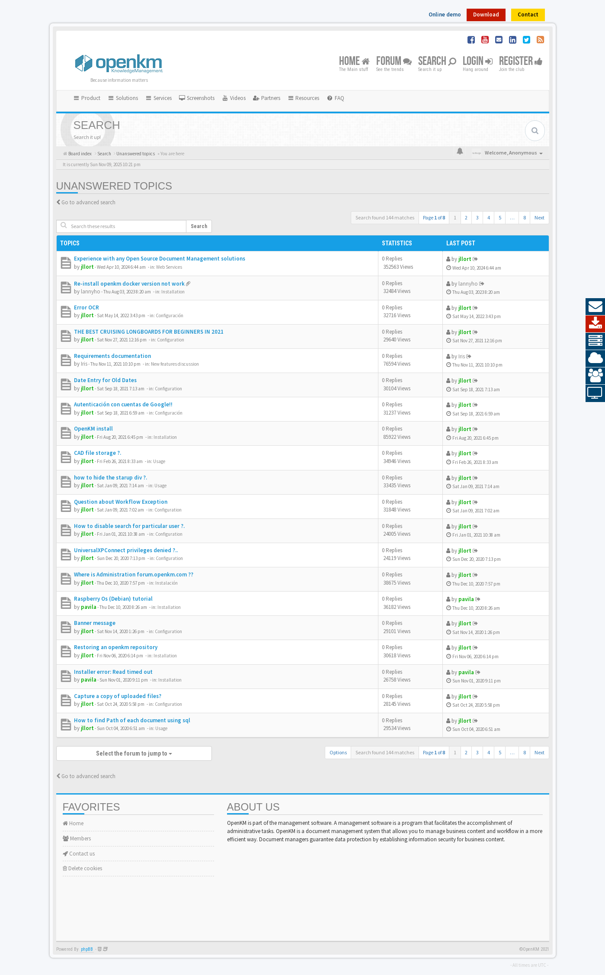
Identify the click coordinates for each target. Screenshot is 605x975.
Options (338, 752)
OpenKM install (93, 428)
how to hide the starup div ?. (110, 477)
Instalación (166, 583)
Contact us (79, 853)
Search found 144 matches (384, 217)
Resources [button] (303, 98)
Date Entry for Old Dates (105, 380)
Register (521, 62)
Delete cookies (82, 868)
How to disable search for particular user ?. (129, 526)
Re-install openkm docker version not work (129, 283)
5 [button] (500, 217)
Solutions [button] (122, 98)
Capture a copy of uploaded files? (117, 696)
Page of (434, 217)
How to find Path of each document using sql (132, 720)
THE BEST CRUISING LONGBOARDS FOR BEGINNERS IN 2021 (149, 331)
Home (354, 62)
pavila (88, 607)
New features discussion (175, 364)
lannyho (90, 291)
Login (478, 62)
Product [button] (87, 98)
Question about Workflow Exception (120, 501)
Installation (173, 292)
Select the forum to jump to (134, 753)
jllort (87, 266)
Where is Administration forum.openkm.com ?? (133, 574)
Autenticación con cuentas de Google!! (123, 404)
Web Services (169, 267)
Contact (528, 14)
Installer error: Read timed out (113, 672)
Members (77, 838)
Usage (159, 461)
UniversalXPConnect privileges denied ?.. (126, 550)
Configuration (170, 340)
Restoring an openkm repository (115, 647)
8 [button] (524, 217)
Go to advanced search (88, 202)
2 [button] (466, 217)
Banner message (94, 623)
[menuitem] (196, 98)
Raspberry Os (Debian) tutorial (113, 598)
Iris (84, 363)
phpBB (87, 949)
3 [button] (477, 217)
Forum (394, 62)
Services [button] (158, 98)
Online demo (445, 14)
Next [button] (539, 217)
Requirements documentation (112, 356)
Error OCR (86, 307)
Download (486, 14)
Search (437, 62)
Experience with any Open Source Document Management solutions (159, 258)
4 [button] (488, 217)
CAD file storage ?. (97, 453)
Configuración (169, 315)
